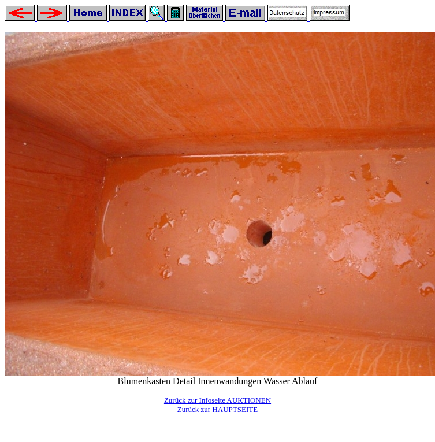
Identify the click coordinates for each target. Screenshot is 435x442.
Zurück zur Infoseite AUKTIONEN (217, 400)
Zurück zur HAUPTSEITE (217, 409)
